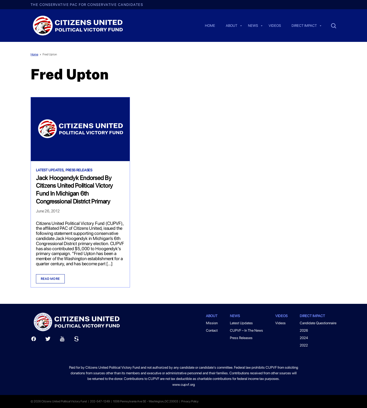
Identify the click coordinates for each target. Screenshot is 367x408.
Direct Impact (304, 26)
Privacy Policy (190, 401)
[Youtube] (62, 340)
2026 (304, 330)
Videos (275, 26)
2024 (304, 338)
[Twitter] (48, 340)
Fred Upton (50, 54)
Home (210, 26)
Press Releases (78, 170)
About (231, 26)
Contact (212, 330)
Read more (50, 279)
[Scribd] (76, 340)
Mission (212, 323)
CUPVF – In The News (246, 330)
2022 (304, 345)
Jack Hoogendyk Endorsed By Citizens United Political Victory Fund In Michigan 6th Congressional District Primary (74, 189)
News (253, 26)
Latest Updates (49, 170)
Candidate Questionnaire (318, 323)
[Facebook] (34, 340)
